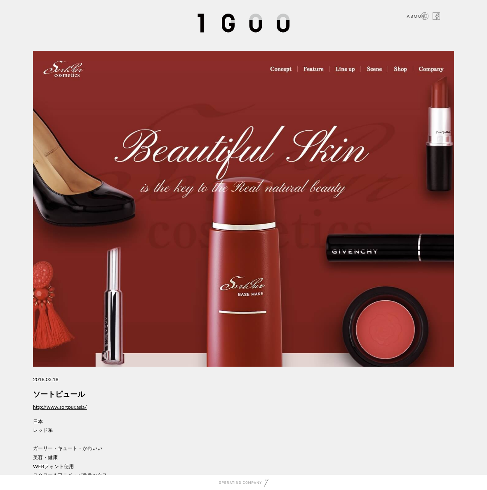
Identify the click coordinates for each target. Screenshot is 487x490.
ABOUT (416, 16)
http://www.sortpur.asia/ (60, 407)
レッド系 (43, 430)
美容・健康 (45, 457)
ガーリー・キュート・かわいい (67, 448)
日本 (38, 421)
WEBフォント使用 (53, 466)
